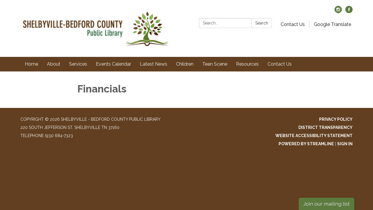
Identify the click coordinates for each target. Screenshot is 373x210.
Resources (247, 64)
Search (261, 23)
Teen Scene (214, 64)
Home (31, 64)
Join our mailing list (326, 204)
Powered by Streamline (306, 143)
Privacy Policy (336, 119)
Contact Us (293, 24)
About (53, 64)
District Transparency (325, 127)
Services (78, 64)
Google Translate (332, 24)
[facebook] (349, 11)
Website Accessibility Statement (314, 135)
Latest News (153, 64)
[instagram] (338, 11)
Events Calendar (113, 64)
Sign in (345, 143)
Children (184, 64)
